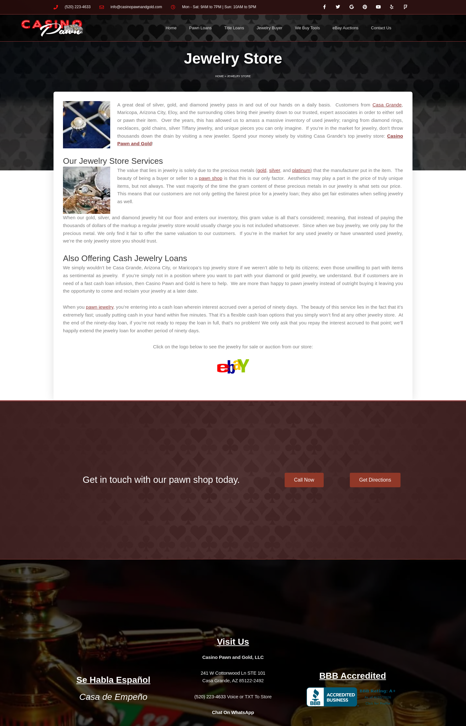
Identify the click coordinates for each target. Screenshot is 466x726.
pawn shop (210, 178)
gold (261, 170)
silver (274, 170)
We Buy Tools (307, 28)
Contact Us (381, 28)
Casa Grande (387, 104)
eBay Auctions (345, 28)
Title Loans (234, 28)
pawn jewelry (99, 307)
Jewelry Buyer (269, 28)
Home (171, 28)
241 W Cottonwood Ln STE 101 (233, 673)
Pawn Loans (200, 28)
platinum (301, 170)
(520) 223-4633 (210, 696)
